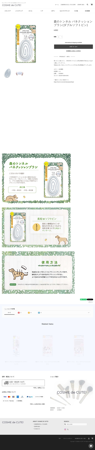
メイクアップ (19, 11)
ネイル (30, 11)
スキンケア (8, 11)
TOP (59, 438)
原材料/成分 (81, 4)
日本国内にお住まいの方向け (73, 51)
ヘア (42, 11)
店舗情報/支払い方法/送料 (68, 4)
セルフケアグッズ (64, 11)
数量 (55, 36)
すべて (9, 312)
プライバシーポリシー (67, 438)
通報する (90, 301)
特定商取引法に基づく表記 (80, 438)
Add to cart (73, 46)
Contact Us (37, 428)
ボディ (53, 11)
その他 (76, 11)
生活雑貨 (87, 11)
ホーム (57, 4)
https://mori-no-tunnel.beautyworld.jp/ (64, 82)
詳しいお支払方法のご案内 (38, 404)
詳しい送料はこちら (40, 387)
